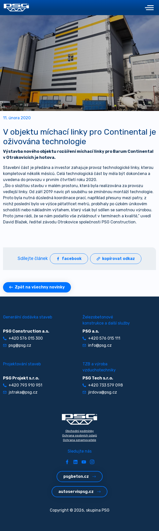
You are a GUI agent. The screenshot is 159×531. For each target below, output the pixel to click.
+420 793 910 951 (22, 385)
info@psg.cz (97, 345)
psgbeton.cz (79, 476)
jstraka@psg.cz (20, 392)
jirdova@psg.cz (100, 392)
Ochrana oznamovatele (79, 440)
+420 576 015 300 (23, 338)
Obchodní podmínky (79, 431)
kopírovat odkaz (116, 258)
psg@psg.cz (17, 345)
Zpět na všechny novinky (37, 287)
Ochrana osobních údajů (79, 435)
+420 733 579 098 (103, 385)
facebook (69, 258)
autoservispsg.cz (79, 491)
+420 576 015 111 (101, 338)
